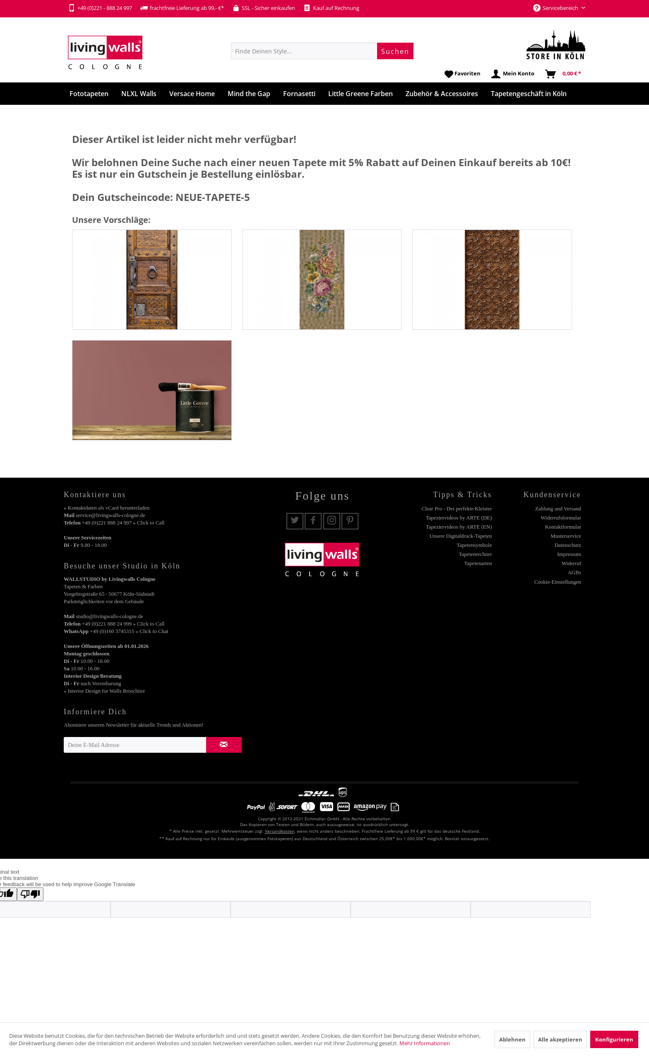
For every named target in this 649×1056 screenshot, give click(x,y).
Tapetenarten (478, 563)
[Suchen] (395, 51)
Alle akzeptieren (560, 1039)
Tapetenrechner (475, 554)
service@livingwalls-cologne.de (110, 515)
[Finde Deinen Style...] (322, 51)
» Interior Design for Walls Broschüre (104, 691)
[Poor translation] (30, 894)
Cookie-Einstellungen (557, 582)
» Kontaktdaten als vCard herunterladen (106, 508)
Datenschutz (568, 545)
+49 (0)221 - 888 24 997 (100, 8)
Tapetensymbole (474, 545)
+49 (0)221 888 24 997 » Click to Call (123, 523)
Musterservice (565, 536)
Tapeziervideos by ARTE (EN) (459, 527)
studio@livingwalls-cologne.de (109, 616)
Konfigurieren (614, 1039)
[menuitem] (322, 51)
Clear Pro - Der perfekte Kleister (456, 508)
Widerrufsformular (561, 518)
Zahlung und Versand (558, 508)
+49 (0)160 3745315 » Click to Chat (129, 631)
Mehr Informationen (424, 1043)
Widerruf (571, 563)
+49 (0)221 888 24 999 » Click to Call (123, 624)
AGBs (574, 572)
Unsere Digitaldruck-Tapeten (460, 536)
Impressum (569, 554)
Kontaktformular (563, 527)
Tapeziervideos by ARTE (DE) (459, 518)
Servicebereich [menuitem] (556, 8)
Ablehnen (512, 1039)
